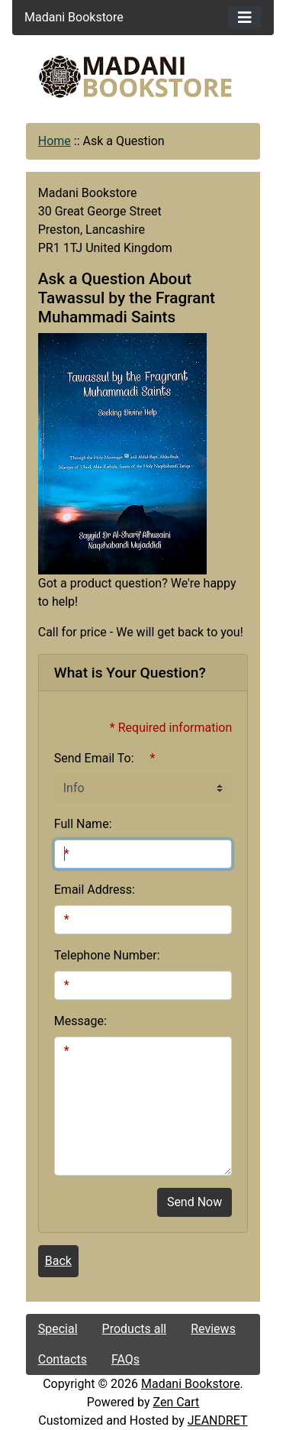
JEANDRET (218, 1420)
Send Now (194, 1202)
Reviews (213, 1329)
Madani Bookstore (190, 1384)
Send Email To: (94, 758)
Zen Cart (176, 1402)
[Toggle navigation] (245, 17)
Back (58, 1261)
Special (58, 1329)
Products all (134, 1329)
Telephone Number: (107, 955)
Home (54, 141)
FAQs (125, 1359)
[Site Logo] (143, 77)
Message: (80, 1021)
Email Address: (94, 889)
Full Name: (83, 824)
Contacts (62, 1359)
